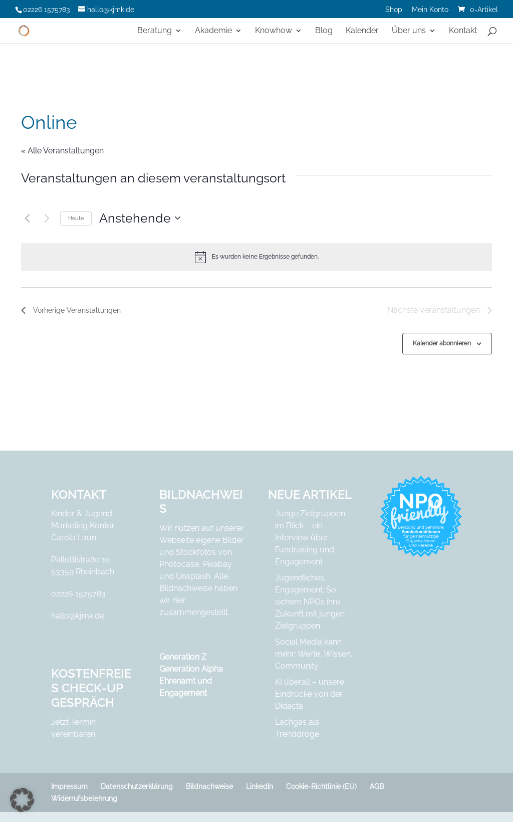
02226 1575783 (78, 593)
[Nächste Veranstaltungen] (47, 218)
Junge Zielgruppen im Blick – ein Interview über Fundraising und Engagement (310, 537)
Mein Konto (430, 10)
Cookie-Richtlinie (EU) (321, 786)
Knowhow (273, 31)
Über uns (409, 31)
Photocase (179, 564)
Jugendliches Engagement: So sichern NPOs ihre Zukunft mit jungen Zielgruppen (310, 602)
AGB (377, 786)
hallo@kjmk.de (77, 616)
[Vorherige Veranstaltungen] (27, 218)
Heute (76, 218)
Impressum (69, 786)
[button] (22, 800)
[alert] (256, 257)
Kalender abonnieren (442, 343)
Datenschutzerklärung (137, 786)
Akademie (213, 31)
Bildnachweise (209, 786)
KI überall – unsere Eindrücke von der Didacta (309, 694)
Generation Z (182, 657)
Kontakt (463, 31)
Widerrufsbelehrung (84, 798)
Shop (393, 10)
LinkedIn (259, 786)
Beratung (154, 31)
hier (179, 600)
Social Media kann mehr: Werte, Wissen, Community (314, 654)
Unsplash (193, 576)
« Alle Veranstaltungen (62, 150)
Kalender (362, 31)
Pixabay (217, 564)
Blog (324, 31)
